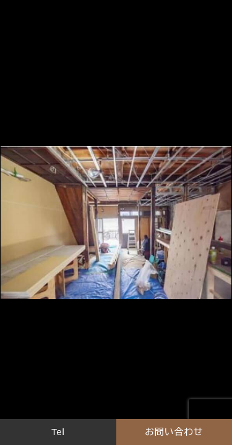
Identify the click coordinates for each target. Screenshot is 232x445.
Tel (58, 431)
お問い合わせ (174, 431)
